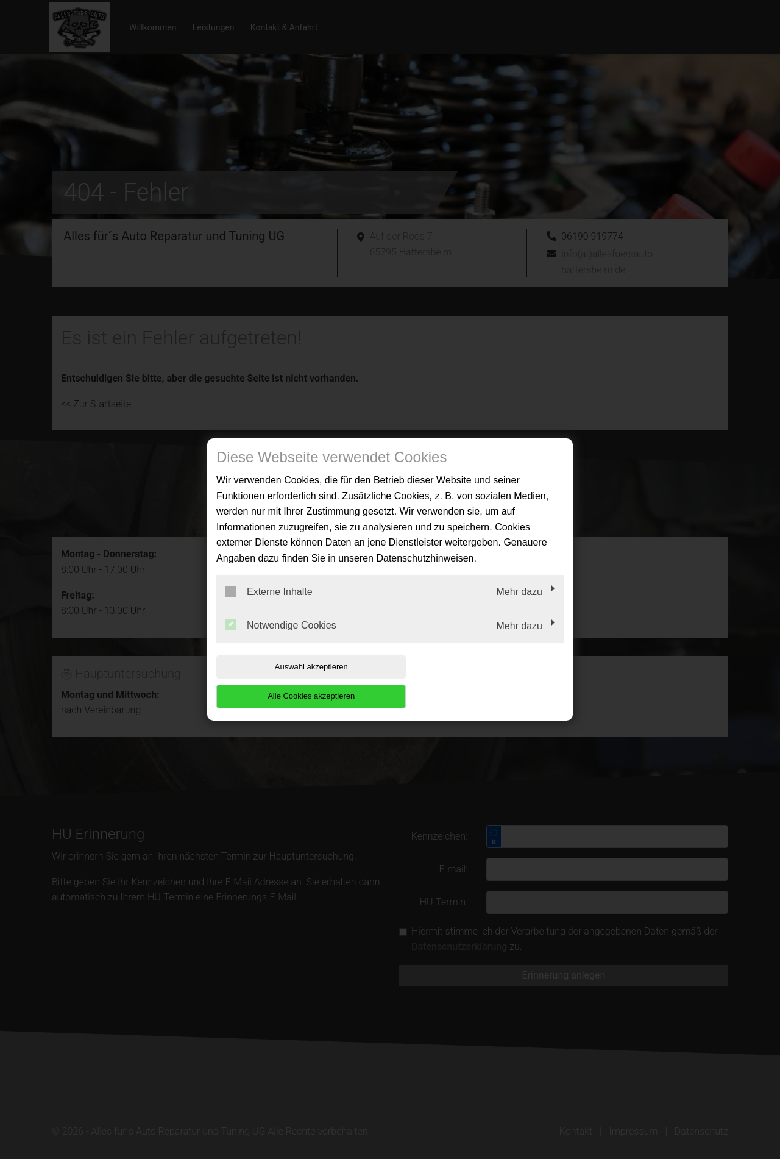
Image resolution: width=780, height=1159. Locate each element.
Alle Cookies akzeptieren (485, 681)
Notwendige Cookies (280, 640)
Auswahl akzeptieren (294, 681)
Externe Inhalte (269, 606)
